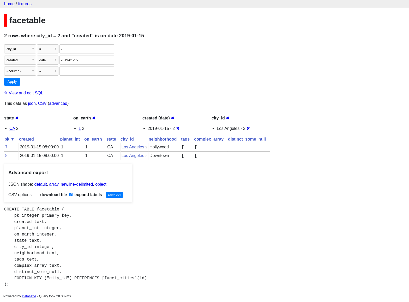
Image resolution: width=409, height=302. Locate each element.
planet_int (70, 139)
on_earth (93, 139)
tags (185, 139)
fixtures (25, 4)
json (32, 103)
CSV (42, 103)
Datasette (29, 296)
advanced (58, 103)
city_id (127, 139)
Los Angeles (133, 147)
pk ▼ (9, 139)
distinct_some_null (247, 139)
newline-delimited (77, 184)
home (9, 4)
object (100, 184)
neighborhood (163, 139)
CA (12, 128)
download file (51, 194)
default (40, 184)
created (26, 139)
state (111, 139)
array (53, 184)
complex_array (209, 139)
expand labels (85, 194)
